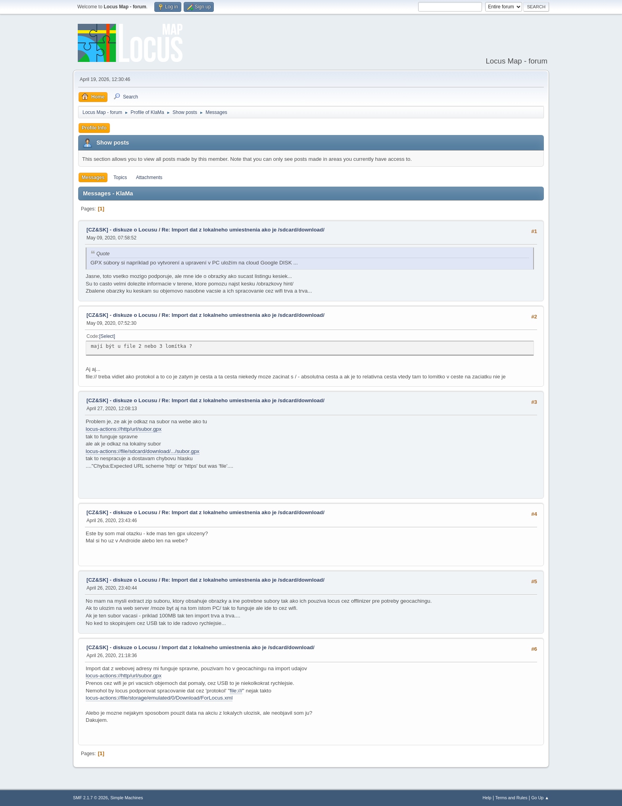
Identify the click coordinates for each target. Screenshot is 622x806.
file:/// (236, 691)
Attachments (149, 177)
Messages (93, 177)
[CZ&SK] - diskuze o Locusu (121, 230)
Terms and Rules (511, 797)
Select (106, 336)
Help (487, 797)
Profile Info (94, 128)
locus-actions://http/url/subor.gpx (123, 429)
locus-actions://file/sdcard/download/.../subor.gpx (143, 451)
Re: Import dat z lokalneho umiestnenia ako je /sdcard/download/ (243, 230)
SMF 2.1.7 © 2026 (90, 797)
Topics (120, 177)
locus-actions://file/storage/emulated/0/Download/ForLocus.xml (159, 698)
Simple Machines (126, 797)
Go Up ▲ (540, 797)
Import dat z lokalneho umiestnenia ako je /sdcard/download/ (238, 647)
